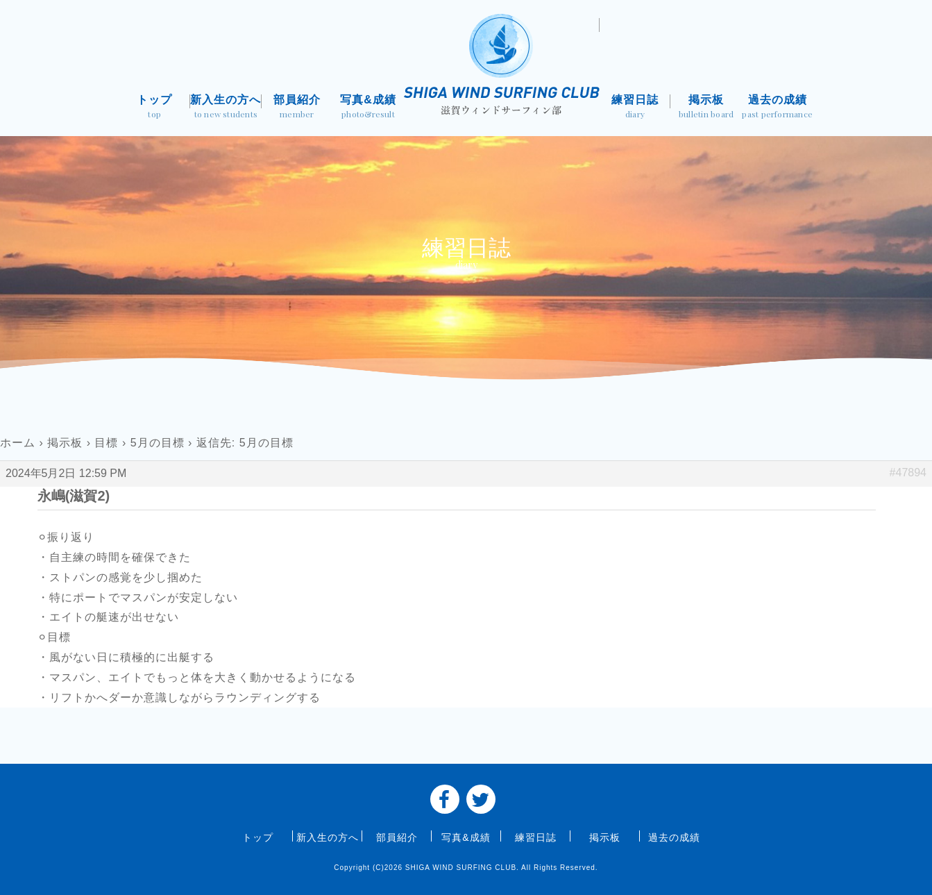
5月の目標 (157, 443)
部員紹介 (297, 108)
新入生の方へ (226, 108)
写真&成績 (368, 108)
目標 (106, 443)
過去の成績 (777, 108)
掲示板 (706, 108)
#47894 (908, 472)
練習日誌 (635, 108)
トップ (155, 108)
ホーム (17, 443)
